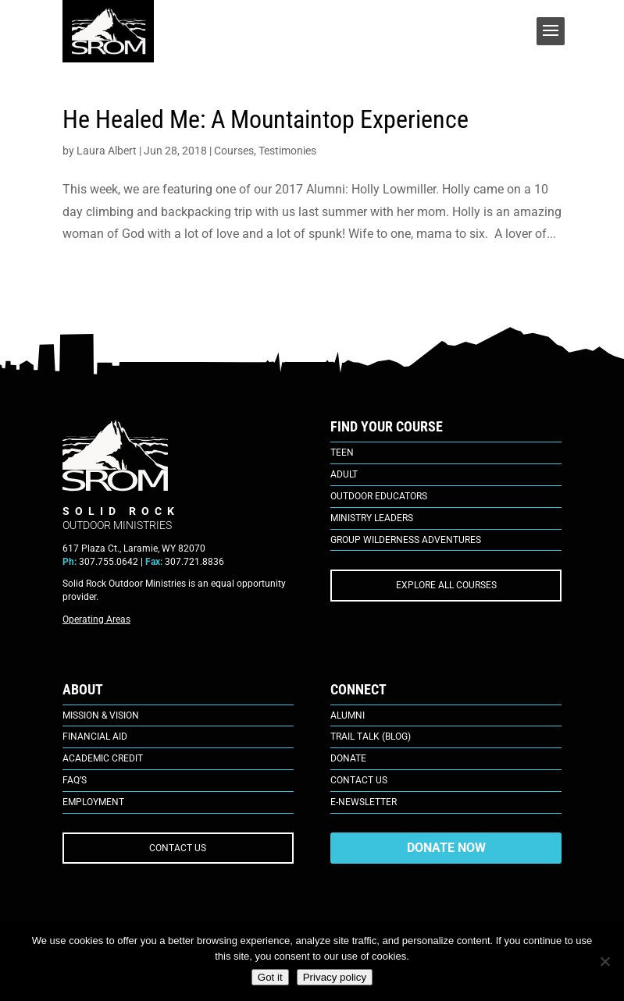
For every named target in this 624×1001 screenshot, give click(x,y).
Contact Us (358, 780)
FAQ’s (74, 780)
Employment (93, 802)
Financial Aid (94, 736)
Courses (234, 150)
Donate (348, 758)
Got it (270, 977)
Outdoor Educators (378, 496)
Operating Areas (96, 619)
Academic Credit (102, 758)
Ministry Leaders (371, 518)
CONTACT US (177, 848)
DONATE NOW (446, 847)
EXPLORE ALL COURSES (446, 585)
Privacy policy (334, 977)
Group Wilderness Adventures (405, 539)
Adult (344, 474)
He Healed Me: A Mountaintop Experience (265, 119)
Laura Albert (107, 150)
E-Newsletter (363, 802)
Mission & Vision (100, 715)
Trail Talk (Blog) (370, 736)
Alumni (347, 715)
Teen (342, 452)
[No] (604, 961)
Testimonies (287, 150)
